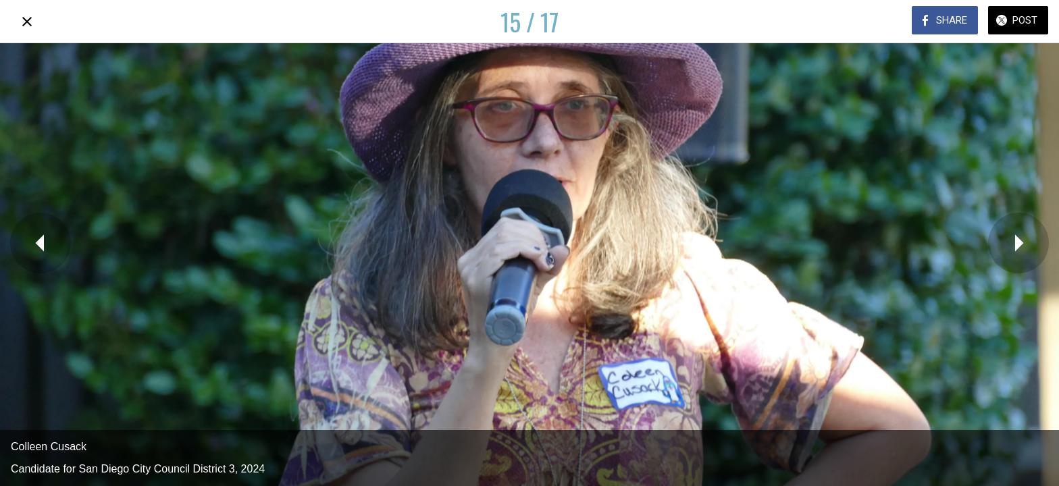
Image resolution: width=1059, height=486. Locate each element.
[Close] (27, 22)
